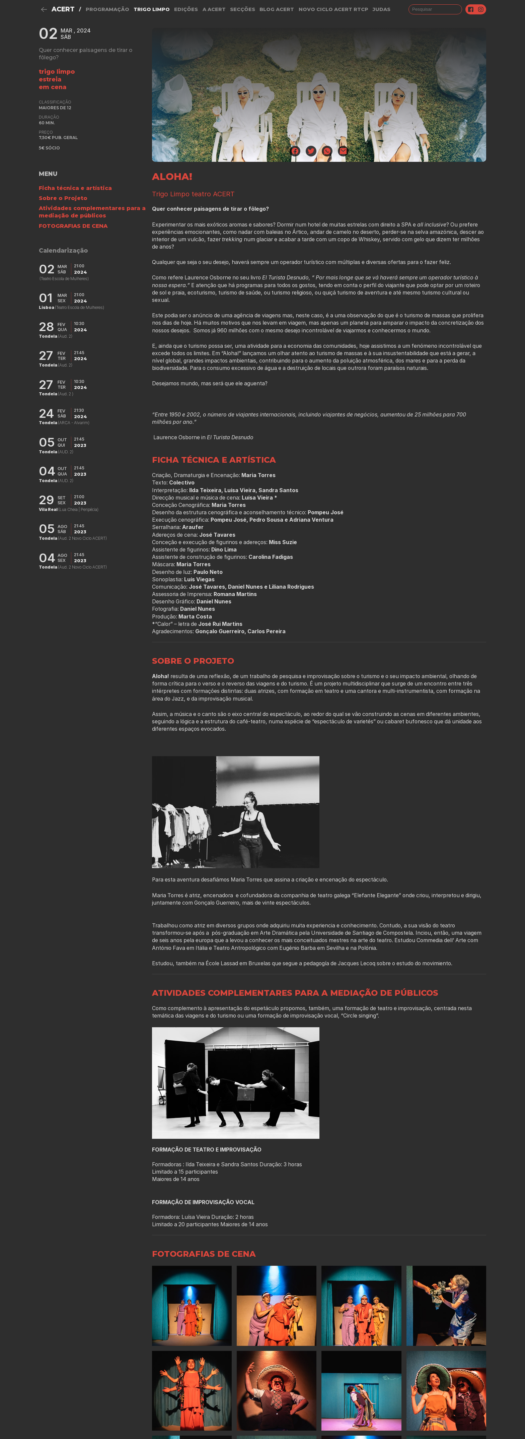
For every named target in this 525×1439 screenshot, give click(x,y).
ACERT (63, 9)
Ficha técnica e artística (75, 188)
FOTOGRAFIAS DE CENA (73, 226)
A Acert (214, 9)
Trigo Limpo (152, 9)
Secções (242, 9)
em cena (52, 86)
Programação (107, 9)
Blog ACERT (276, 9)
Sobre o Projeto (63, 198)
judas (381, 9)
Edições (186, 9)
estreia (50, 79)
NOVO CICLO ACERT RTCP (333, 9)
